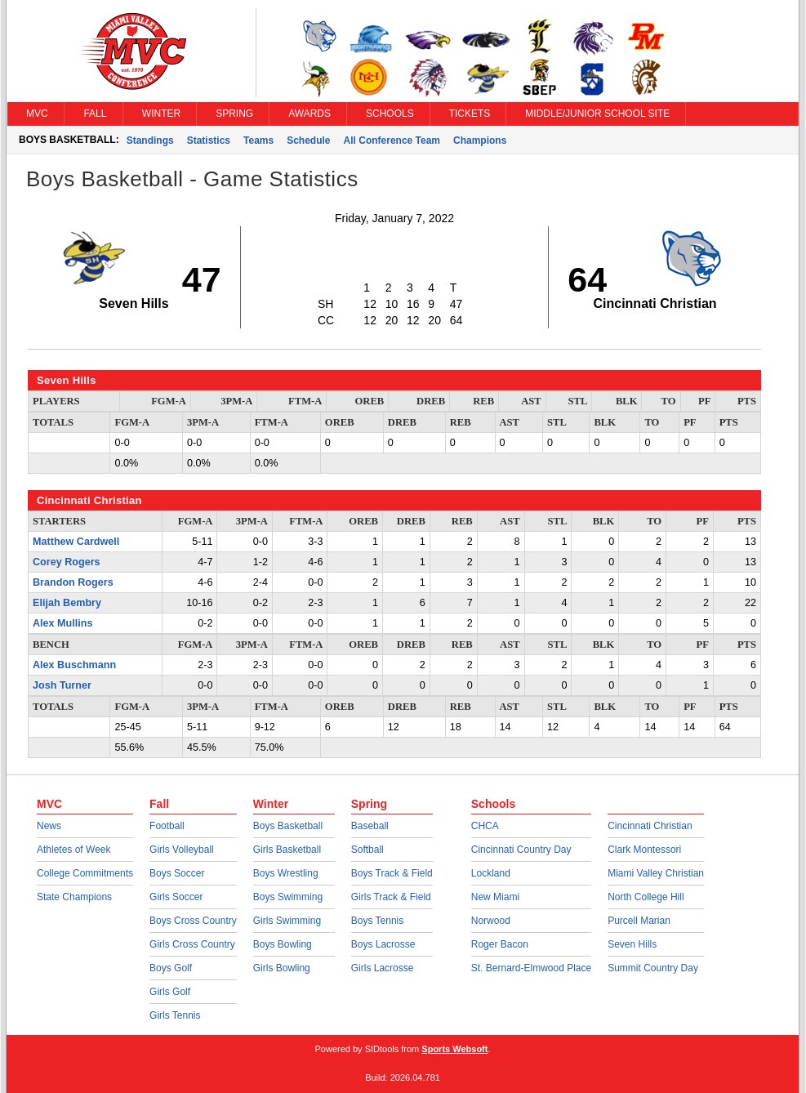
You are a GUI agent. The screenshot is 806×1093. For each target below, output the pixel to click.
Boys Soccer (176, 873)
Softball (367, 849)
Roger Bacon (499, 944)
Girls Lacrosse (382, 968)
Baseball (370, 826)
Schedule (308, 140)
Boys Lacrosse (383, 944)
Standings (150, 140)
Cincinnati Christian (650, 826)
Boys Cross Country (193, 920)
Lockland (490, 873)
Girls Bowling (281, 968)
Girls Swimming (287, 920)
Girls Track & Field (391, 897)
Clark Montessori (644, 849)
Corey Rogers (66, 562)
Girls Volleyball (181, 849)
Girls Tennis (174, 1015)
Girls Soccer (176, 897)
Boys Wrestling (285, 873)
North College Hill (646, 897)
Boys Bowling (282, 944)
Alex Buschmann (74, 665)
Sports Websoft (454, 1049)
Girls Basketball (287, 849)
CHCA (485, 826)
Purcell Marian (639, 920)
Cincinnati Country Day (521, 849)
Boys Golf (170, 968)
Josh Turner (62, 685)
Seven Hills (632, 944)
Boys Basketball (288, 826)
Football (167, 826)
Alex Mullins (62, 623)
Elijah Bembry (67, 603)
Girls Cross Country (192, 944)
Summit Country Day (653, 968)
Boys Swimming (288, 897)
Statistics (208, 140)
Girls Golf (169, 991)
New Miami (495, 897)
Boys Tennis (377, 920)
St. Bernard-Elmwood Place (531, 968)
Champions (479, 140)
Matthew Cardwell (76, 541)
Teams (258, 140)
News (49, 826)
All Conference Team (392, 140)
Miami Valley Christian (656, 873)
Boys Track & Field (392, 873)
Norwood (490, 920)
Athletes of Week (74, 849)
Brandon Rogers (73, 582)
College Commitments (85, 873)
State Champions (74, 897)
